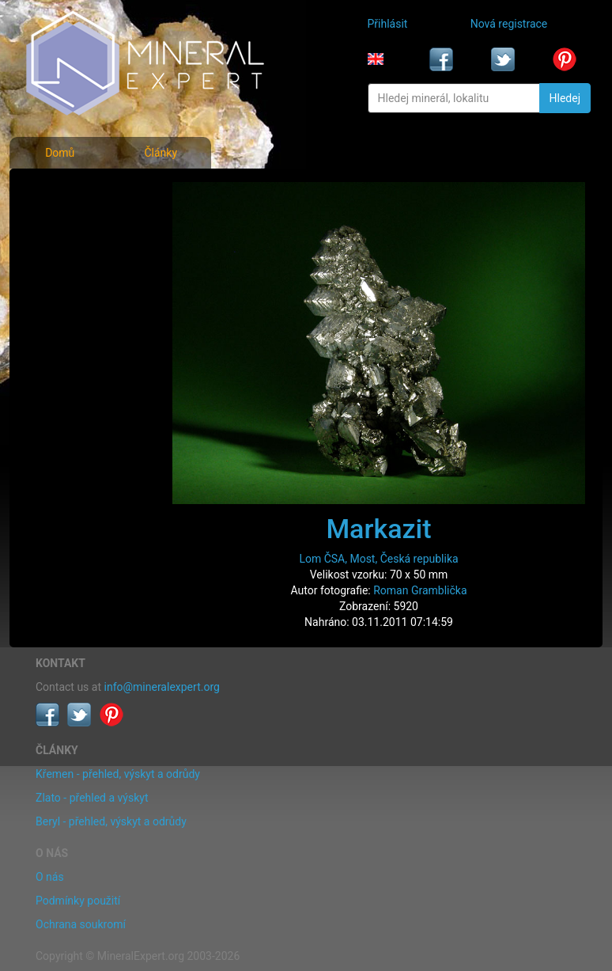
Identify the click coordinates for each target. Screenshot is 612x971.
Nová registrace (509, 23)
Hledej (565, 98)
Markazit (378, 528)
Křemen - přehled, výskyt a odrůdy (118, 774)
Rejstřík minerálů (79, 225)
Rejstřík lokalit (72, 294)
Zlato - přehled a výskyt (92, 797)
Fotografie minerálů (86, 190)
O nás (50, 876)
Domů (59, 152)
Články (160, 152)
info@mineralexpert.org (162, 687)
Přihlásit (388, 23)
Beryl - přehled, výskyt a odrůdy (111, 821)
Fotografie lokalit (79, 259)
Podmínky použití (78, 900)
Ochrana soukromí (81, 924)
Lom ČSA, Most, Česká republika (378, 558)
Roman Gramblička (420, 590)
